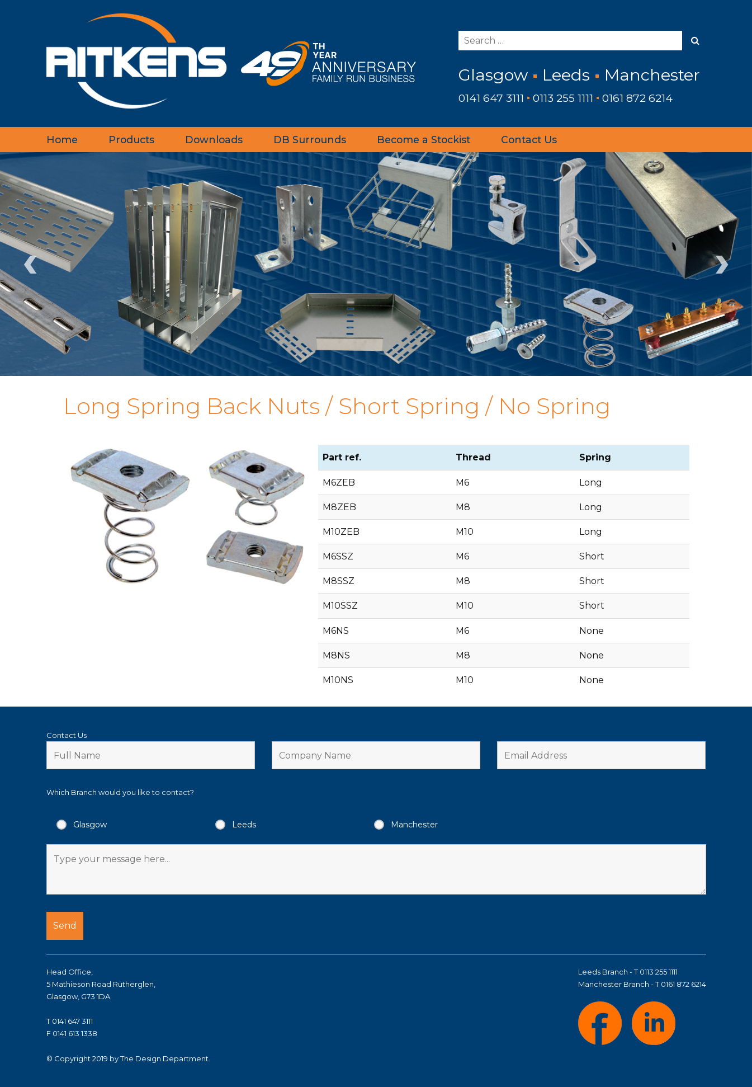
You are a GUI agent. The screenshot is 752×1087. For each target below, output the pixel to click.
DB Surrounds (309, 139)
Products (131, 139)
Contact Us (529, 139)
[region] (376, 264)
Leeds (244, 825)
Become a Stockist (423, 139)
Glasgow (90, 825)
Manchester (414, 825)
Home (62, 139)
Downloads (214, 139)
